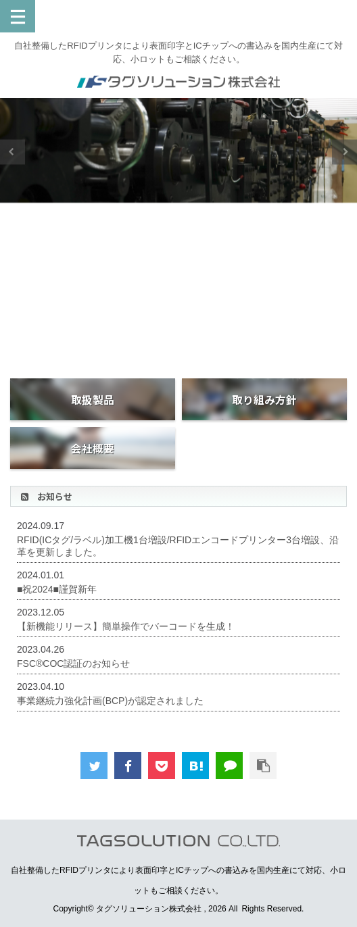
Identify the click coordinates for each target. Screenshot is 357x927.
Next (344, 151)
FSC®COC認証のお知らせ (73, 663)
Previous (12, 151)
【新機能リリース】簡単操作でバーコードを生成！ (126, 626)
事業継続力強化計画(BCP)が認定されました (110, 700)
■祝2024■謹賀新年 (57, 589)
